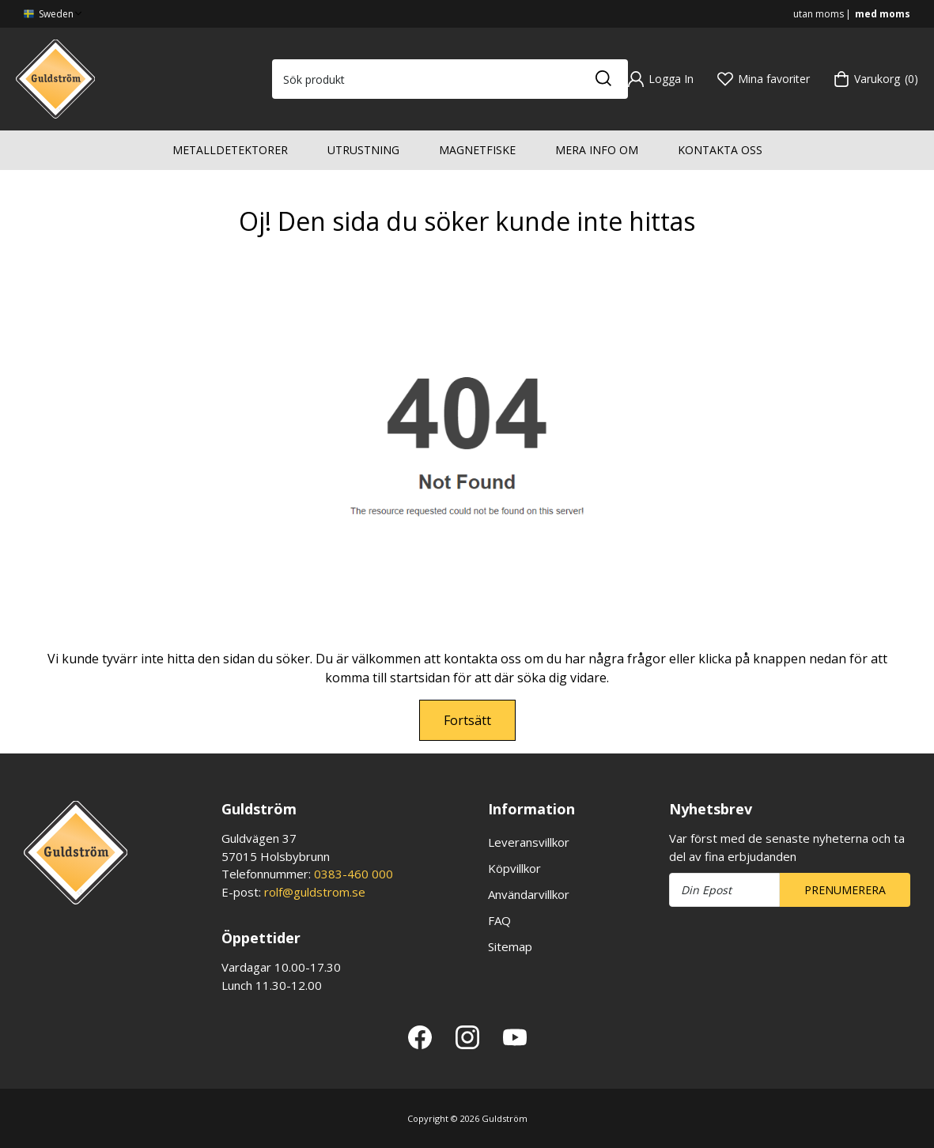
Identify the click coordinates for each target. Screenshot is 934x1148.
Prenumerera (845, 889)
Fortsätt (467, 720)
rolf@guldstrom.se (314, 892)
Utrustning (363, 149)
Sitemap (510, 946)
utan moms (818, 14)
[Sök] (602, 79)
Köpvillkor (514, 868)
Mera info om (596, 149)
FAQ (499, 920)
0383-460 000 (353, 874)
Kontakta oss (720, 149)
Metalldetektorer (230, 149)
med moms (882, 14)
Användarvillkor (528, 894)
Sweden (54, 14)
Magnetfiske (477, 149)
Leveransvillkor (528, 842)
